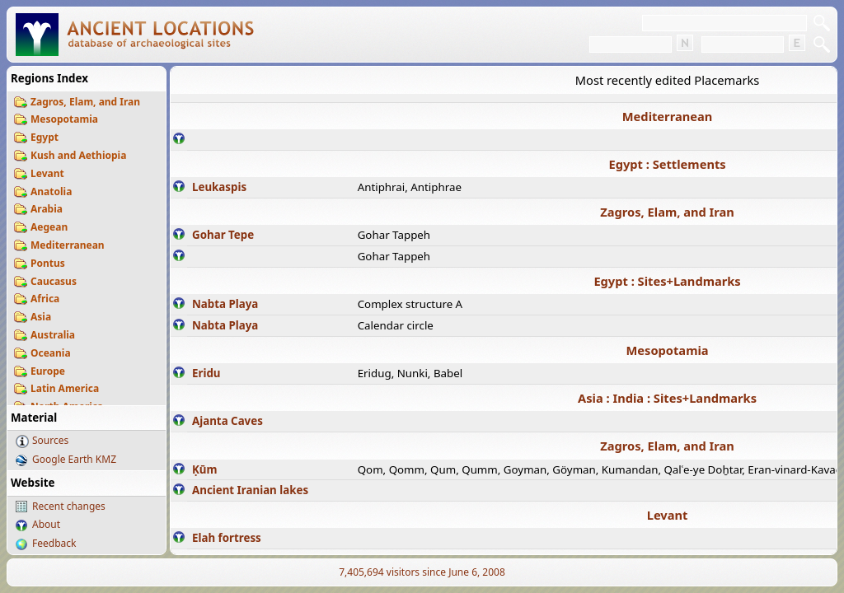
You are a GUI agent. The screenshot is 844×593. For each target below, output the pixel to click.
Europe (47, 371)
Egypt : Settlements (666, 164)
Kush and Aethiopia (78, 155)
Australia (52, 335)
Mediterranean (67, 245)
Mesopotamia (64, 119)
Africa (44, 299)
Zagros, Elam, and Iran (85, 102)
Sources (50, 440)
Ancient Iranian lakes (250, 490)
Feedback (54, 543)
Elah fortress (226, 537)
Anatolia (51, 191)
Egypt (44, 137)
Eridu (206, 373)
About (46, 524)
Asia (40, 317)
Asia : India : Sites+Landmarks (667, 398)
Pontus (47, 263)
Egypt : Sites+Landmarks (666, 281)
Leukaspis (219, 187)
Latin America (64, 388)
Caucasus (53, 281)
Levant (47, 173)
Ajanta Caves (227, 420)
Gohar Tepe (223, 234)
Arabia (46, 209)
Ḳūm (204, 469)
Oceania (50, 353)
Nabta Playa (225, 303)
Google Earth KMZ (74, 459)
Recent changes (69, 506)
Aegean (49, 227)
